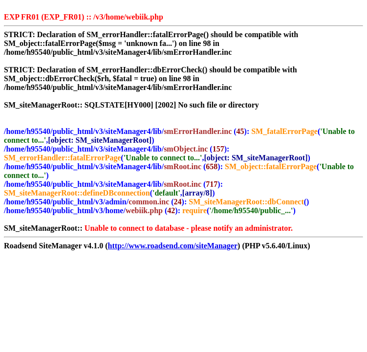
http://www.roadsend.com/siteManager (172, 246)
